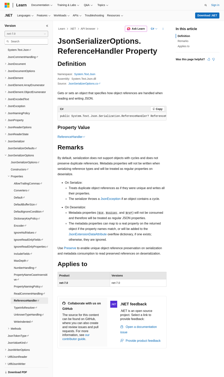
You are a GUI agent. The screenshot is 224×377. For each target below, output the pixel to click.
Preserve (70, 248)
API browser (88, 28)
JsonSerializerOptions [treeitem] (24, 149)
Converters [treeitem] (20, 177)
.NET (73, 28)
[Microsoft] (7, 5)
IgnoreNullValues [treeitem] (24, 219)
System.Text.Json (84, 74)
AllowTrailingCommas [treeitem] (27, 170)
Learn (61, 28)
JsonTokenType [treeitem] (17, 323)
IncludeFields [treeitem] (22, 241)
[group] (112, 116)
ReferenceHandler (70, 136)
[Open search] (206, 5)
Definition (184, 36)
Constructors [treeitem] (18, 156)
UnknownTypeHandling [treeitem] (28, 301)
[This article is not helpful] (213, 59)
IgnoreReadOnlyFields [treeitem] (27, 227)
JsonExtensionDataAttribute (88, 234)
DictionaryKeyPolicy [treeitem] (26, 205)
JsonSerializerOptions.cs (83, 83)
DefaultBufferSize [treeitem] (24, 191)
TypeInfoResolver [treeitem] (24, 295)
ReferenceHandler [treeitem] (25, 287)
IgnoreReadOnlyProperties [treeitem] (30, 233)
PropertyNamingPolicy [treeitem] (27, 273)
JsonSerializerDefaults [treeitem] (21, 135)
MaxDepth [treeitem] (20, 248)
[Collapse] (47, 25)
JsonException (110, 198)
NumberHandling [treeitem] (24, 255)
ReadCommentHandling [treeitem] (28, 280)
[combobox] (26, 34)
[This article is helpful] (208, 59)
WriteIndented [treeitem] (22, 309)
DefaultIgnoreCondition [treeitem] (27, 198)
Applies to (183, 46)
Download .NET (207, 15)
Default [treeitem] (18, 184)
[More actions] (163, 29)
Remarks (183, 41)
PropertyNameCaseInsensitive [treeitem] (30, 264)
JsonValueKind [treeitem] (16, 330)
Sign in (215, 5)
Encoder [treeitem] (19, 212)
